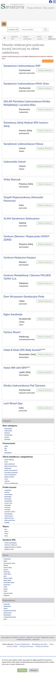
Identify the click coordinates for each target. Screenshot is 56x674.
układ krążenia (8, 516)
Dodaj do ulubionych (45, 70)
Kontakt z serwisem (18, 637)
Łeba (5, 576)
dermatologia (8, 494)
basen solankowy (9, 464)
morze (6, 534)
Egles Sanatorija (13, 314)
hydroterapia (8, 431)
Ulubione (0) (13, 29)
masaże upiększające (10, 543)
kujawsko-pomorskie (10, 610)
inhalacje (7, 433)
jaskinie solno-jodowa (10, 470)
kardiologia (7, 499)
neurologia (7, 505)
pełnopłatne (8, 453)
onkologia (7, 509)
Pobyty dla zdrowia (42, 646)
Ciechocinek (7, 559)
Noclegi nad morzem (27, 646)
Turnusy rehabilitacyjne (22, 644)
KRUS (6, 446)
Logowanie (35, 640)
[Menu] (4, 24)
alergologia (7, 490)
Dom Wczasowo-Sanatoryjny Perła (24, 296)
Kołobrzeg (7, 572)
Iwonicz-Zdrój (8, 567)
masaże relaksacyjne (27, 38)
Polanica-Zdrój (8, 578)
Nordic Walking (9, 460)
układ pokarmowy (9, 520)
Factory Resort (12, 332)
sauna (6, 479)
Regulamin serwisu (47, 637)
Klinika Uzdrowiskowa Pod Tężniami (24, 385)
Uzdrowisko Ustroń (15, 161)
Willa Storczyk (12, 179)
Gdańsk (6, 565)
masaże (6, 437)
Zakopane (6, 595)
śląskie (6, 608)
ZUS (5, 450)
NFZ (5, 448)
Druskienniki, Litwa (9, 563)
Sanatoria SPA (14, 38)
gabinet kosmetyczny (10, 466)
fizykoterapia (8, 428)
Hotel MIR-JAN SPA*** (17, 367)
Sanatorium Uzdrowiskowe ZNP (22, 66)
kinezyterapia (8, 435)
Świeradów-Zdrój (9, 582)
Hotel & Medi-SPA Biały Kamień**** (24, 350)
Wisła (5, 591)
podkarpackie (7, 613)
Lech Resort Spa (13, 403)
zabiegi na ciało (8, 549)
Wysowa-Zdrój (8, 593)
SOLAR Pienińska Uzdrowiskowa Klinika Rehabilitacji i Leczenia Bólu (27, 103)
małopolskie (7, 606)
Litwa (5, 619)
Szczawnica (7, 585)
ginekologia (7, 497)
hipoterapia (7, 468)
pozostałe (7, 439)
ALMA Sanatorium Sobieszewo (22, 218)
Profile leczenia (40, 38)
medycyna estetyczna (10, 545)
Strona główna (6, 637)
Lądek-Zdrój (7, 574)
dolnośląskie (7, 615)
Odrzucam (33, 670)
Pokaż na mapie (48, 61)
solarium (7, 481)
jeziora (6, 531)
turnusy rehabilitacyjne (11, 483)
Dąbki (5, 561)
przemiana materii (9, 512)
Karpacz (6, 570)
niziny (6, 536)
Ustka (5, 587)
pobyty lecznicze (9, 477)
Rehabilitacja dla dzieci (39, 644)
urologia (6, 522)
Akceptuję (22, 670)
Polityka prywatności (24, 640)
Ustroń (6, 589)
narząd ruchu (8, 503)
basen (6, 462)
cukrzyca (7, 492)
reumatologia (8, 514)
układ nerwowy (9, 518)
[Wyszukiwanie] (45, 29)
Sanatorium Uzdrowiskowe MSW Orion (26, 83)
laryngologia (8, 501)
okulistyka (7, 507)
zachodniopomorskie (10, 617)
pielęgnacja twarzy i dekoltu (12, 547)
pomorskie (7, 604)
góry (5, 529)
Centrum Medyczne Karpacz (20, 257)
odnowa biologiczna (10, 475)
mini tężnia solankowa (11, 472)
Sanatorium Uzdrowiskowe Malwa (23, 144)
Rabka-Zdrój (7, 580)
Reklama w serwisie (33, 637)
